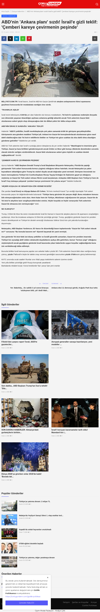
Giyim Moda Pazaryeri (44, 611)
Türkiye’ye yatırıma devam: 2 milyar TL (34, 501)
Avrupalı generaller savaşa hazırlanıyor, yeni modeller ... (71, 343)
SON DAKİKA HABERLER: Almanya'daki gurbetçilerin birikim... (19, 431)
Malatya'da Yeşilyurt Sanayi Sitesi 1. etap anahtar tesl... (41, 515)
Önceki (43, 283)
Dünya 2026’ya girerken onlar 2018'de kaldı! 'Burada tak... (21, 475)
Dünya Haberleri (18, 11)
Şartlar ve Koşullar (80, 602)
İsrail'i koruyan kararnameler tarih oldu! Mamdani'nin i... (69, 431)
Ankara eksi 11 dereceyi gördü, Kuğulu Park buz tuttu (74, 288)
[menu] (3, 4)
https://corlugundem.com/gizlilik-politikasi (22, 596)
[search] (97, 4)
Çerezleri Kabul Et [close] (26, 603)
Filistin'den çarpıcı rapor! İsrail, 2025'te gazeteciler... (19, 343)
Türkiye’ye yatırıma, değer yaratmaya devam (37, 558)
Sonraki (56, 283)
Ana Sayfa (5, 11)
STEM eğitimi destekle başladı (31, 544)
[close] (48, 577)
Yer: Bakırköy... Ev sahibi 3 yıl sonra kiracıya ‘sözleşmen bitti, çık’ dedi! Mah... (29, 289)
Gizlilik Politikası (89, 605)
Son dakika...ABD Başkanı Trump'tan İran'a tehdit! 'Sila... (24, 387)
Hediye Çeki (60, 611)
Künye (94, 602)
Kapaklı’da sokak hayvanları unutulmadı (35, 529)
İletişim (66, 602)
